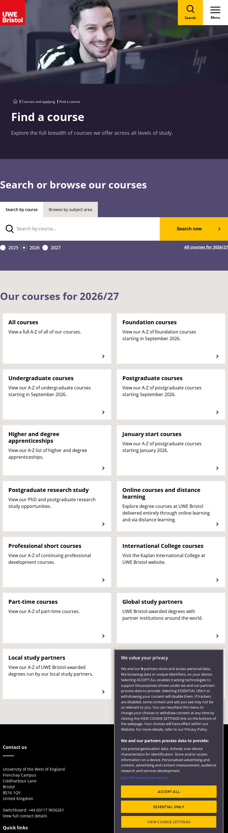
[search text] (80, 229)
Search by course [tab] (22, 209)
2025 (13, 248)
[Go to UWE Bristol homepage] (15, 101)
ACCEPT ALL (169, 812)
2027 (56, 248)
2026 (35, 248)
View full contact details (25, 815)
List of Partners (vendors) (144, 798)
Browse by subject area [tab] (70, 209)
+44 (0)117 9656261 (46, 810)
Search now (189, 228)
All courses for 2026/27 (206, 247)
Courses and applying (38, 101)
